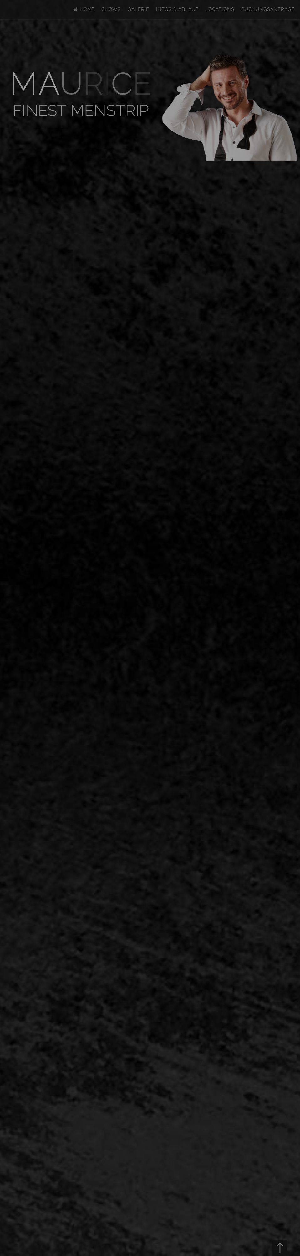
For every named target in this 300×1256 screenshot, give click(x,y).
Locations (220, 9)
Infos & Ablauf (177, 9)
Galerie (138, 9)
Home (83, 9)
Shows (111, 9)
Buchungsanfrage (268, 9)
